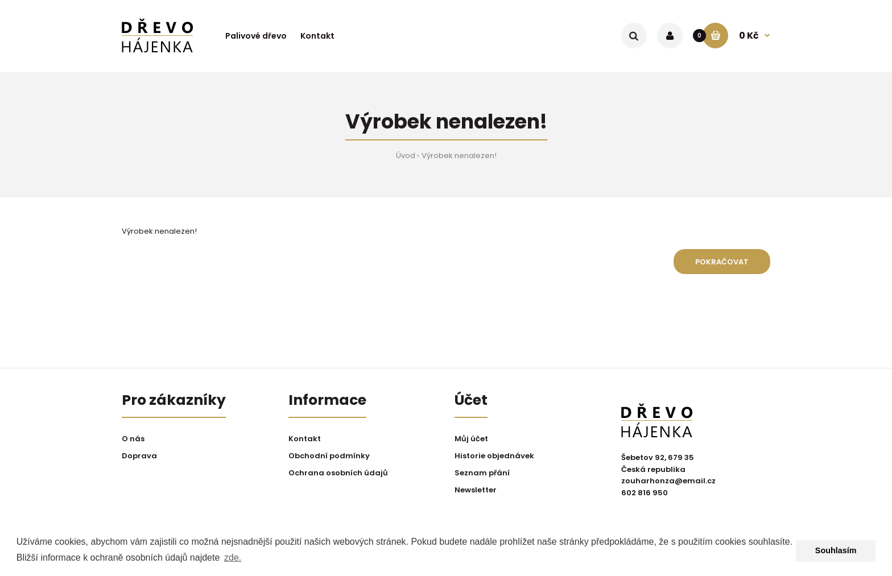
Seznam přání (482, 472)
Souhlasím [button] (836, 550)
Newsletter (476, 489)
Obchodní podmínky (329, 455)
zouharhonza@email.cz (668, 480)
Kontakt (304, 438)
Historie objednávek (494, 455)
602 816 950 (644, 492)
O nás (133, 438)
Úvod (405, 155)
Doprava (139, 455)
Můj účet (471, 438)
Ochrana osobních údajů (338, 472)
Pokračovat (722, 261)
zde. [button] (232, 557)
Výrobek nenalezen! (459, 155)
